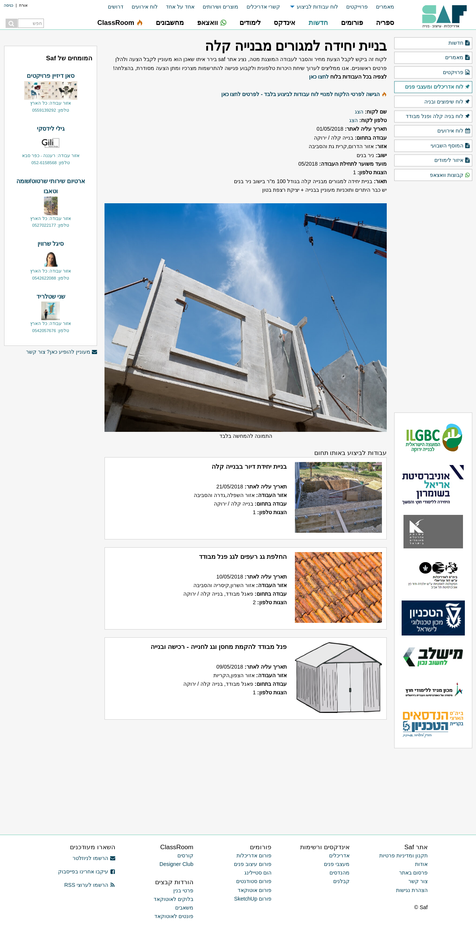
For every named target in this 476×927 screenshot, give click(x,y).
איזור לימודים (452, 160)
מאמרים (385, 7)
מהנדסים (339, 873)
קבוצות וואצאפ (450, 175)
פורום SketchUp (252, 899)
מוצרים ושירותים (220, 7)
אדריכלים (339, 855)
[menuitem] (381, 7)
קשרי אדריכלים (263, 7)
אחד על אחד (180, 7)
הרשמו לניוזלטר (94, 858)
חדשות (459, 43)
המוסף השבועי (450, 146)
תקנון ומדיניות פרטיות (403, 855)
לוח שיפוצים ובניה (447, 102)
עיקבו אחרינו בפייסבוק (86, 871)
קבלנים (341, 881)
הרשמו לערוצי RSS (89, 885)
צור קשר (418, 881)
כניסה (8, 5)
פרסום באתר (413, 873)
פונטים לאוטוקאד (173, 916)
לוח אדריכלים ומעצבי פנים (437, 87)
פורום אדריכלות (254, 855)
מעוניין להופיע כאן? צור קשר (61, 352)
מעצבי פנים (337, 864)
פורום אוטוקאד (254, 890)
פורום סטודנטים (253, 881)
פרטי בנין (183, 890)
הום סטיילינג (257, 873)
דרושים (115, 7)
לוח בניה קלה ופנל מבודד (438, 116)
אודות (421, 864)
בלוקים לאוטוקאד (173, 899)
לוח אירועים (145, 7)
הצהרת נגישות (412, 890)
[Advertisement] (50, 474)
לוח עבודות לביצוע (317, 7)
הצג (359, 112)
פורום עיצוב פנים (252, 864)
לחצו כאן (319, 77)
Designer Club (176, 864)
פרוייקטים (357, 7)
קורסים (185, 855)
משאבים (184, 908)
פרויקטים (456, 73)
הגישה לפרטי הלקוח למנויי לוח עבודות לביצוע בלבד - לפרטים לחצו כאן (300, 94)
